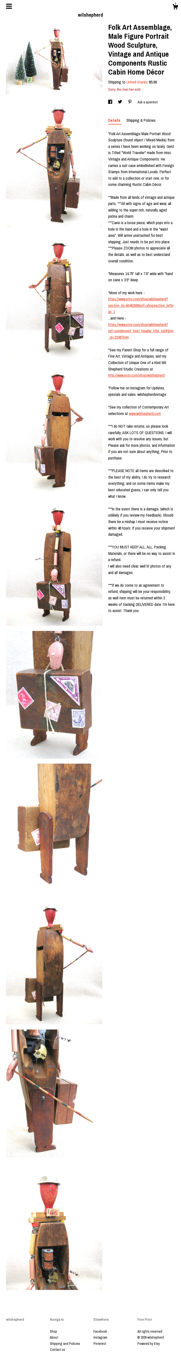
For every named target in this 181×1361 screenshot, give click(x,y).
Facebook (100, 1331)
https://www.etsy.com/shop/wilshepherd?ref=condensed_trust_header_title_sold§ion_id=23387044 (141, 331)
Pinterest (99, 1343)
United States (136, 82)
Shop (53, 1331)
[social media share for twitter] (120, 102)
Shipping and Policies (65, 1343)
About (54, 1337)
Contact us (57, 1349)
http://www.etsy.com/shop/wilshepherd (136, 375)
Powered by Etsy (148, 1343)
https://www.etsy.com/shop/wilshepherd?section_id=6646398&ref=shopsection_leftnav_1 (141, 305)
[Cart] (175, 7)
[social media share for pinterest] (130, 102)
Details (114, 120)
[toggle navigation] (9, 6)
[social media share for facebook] (110, 102)
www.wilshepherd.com (145, 413)
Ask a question (148, 102)
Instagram (100, 1337)
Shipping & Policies (141, 120)
